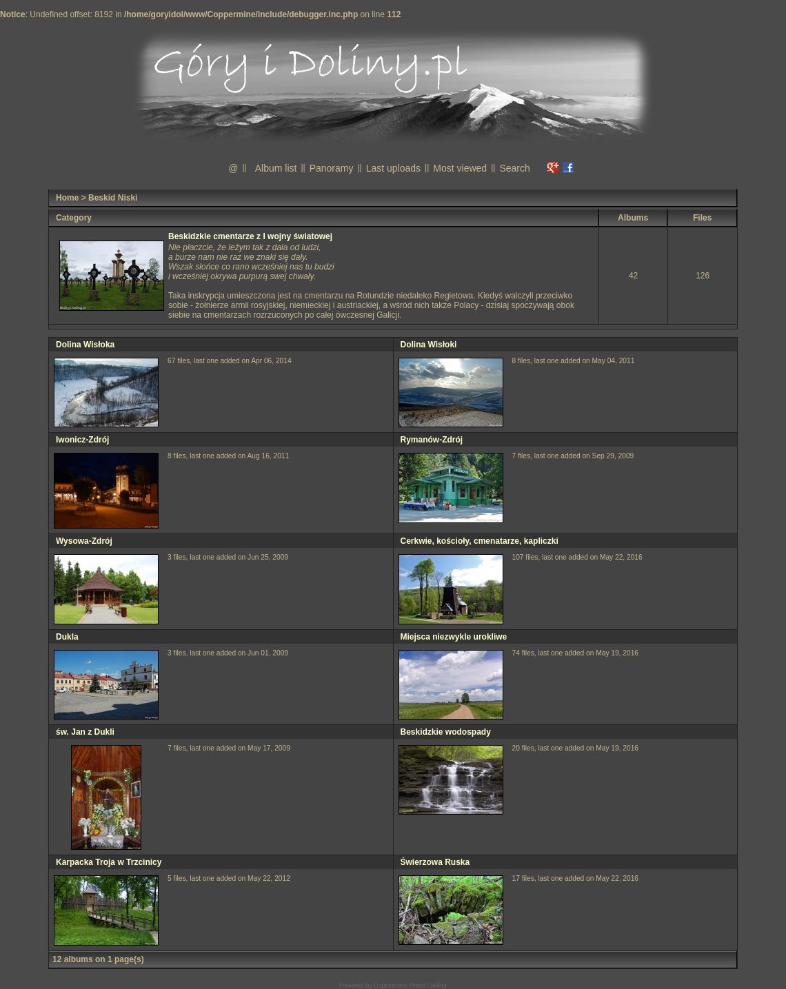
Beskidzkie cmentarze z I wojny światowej (250, 236)
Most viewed (460, 168)
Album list (276, 168)
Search (514, 168)
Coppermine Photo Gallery (410, 985)
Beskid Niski (112, 198)
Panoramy (332, 168)
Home (67, 198)
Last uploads (393, 168)
